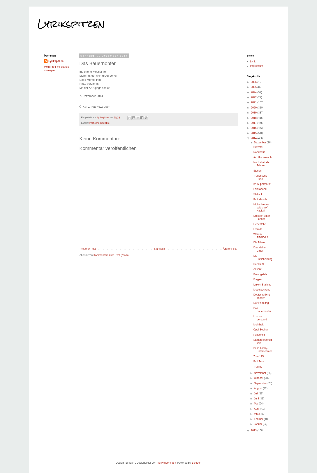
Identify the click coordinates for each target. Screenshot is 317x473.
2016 (254, 127)
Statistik (257, 194)
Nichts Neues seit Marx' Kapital (261, 207)
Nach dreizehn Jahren (261, 164)
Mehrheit (258, 324)
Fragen (257, 279)
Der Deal (258, 264)
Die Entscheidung (263, 257)
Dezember (260, 142)
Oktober (259, 378)
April (257, 408)
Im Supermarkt (262, 184)
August (258, 388)
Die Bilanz (259, 242)
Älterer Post (230, 248)
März (257, 413)
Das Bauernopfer (262, 310)
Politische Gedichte (99, 123)
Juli (256, 393)
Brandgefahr (260, 274)
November (260, 373)
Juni (256, 398)
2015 (254, 133)
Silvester (258, 147)
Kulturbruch (260, 199)
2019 (254, 112)
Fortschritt (259, 334)
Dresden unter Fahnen (261, 217)
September (261, 383)
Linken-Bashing (262, 284)
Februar (259, 419)
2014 (254, 138)
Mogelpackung (261, 289)
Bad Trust (258, 361)
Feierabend (260, 189)
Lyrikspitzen (71, 24)
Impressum (256, 65)
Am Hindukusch (262, 157)
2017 (254, 122)
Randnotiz (259, 152)
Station (257, 170)
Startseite (159, 248)
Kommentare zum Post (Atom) (111, 255)
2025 (254, 87)
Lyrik (253, 61)
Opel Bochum (261, 329)
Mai (256, 403)
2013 (254, 430)
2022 (254, 97)
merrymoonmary (166, 462)
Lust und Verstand (260, 318)
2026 (254, 82)
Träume (257, 366)
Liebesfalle (259, 224)
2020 (254, 107)
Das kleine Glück (259, 249)
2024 (254, 92)
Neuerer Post (88, 248)
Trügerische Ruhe (260, 177)
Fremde (257, 229)
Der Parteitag (261, 302)
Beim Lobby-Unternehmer (262, 350)
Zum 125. (258, 356)
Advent (257, 269)
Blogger (196, 462)
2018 (254, 117)
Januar (258, 424)
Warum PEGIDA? (260, 236)
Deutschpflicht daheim (261, 296)
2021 (254, 102)
